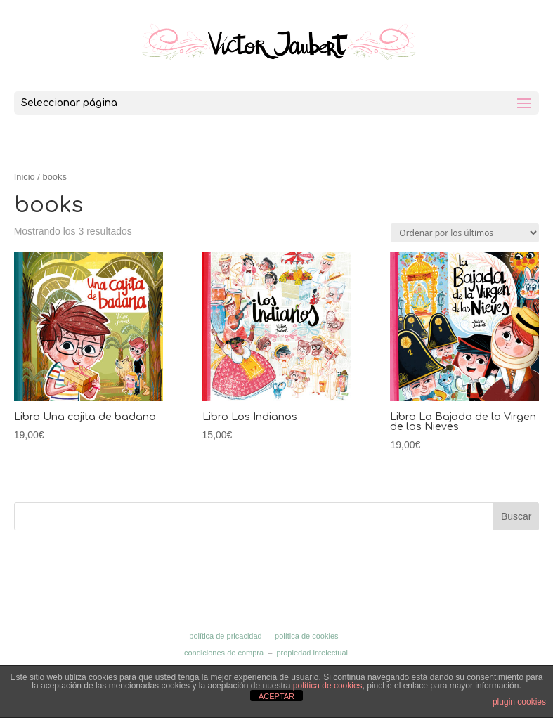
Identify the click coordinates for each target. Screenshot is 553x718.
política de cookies (307, 636)
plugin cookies (519, 702)
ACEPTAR (276, 696)
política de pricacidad (225, 636)
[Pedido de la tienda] (465, 232)
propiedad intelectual (312, 652)
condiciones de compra (224, 652)
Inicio (24, 176)
